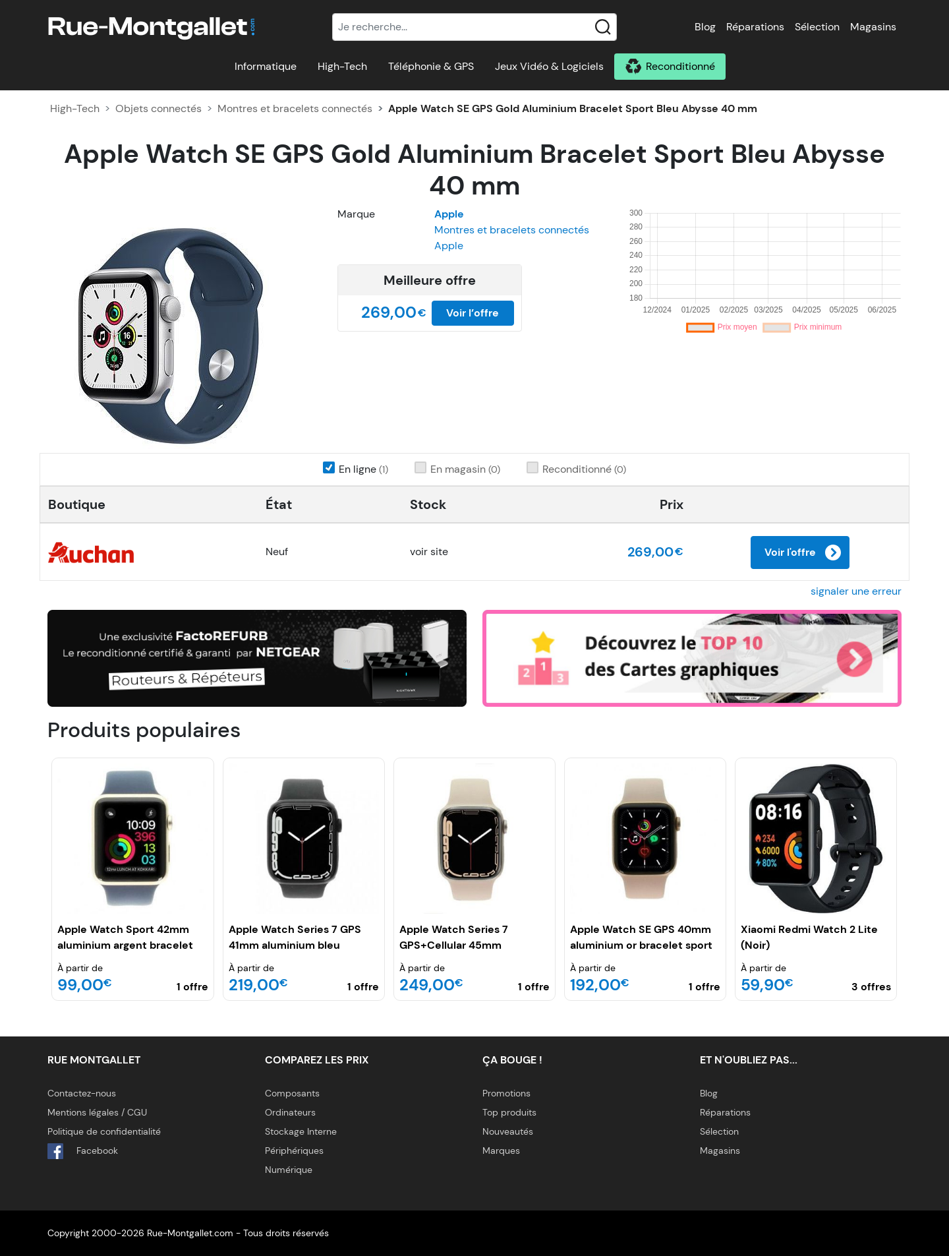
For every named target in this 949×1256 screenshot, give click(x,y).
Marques (501, 1150)
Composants (292, 1093)
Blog (705, 27)
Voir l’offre (472, 313)
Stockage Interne (301, 1131)
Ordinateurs (290, 1112)
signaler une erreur (856, 591)
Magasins (873, 27)
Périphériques (294, 1150)
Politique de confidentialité (104, 1131)
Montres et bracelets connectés (294, 108)
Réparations (755, 27)
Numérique (288, 1170)
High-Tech (342, 66)
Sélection (817, 27)
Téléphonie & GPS (431, 66)
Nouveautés (507, 1131)
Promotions (506, 1093)
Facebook (82, 1151)
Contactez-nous (81, 1093)
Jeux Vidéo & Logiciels (549, 66)
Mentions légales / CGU (97, 1112)
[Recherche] (474, 27)
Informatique (266, 66)
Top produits (509, 1112)
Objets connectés (158, 108)
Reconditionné (680, 66)
